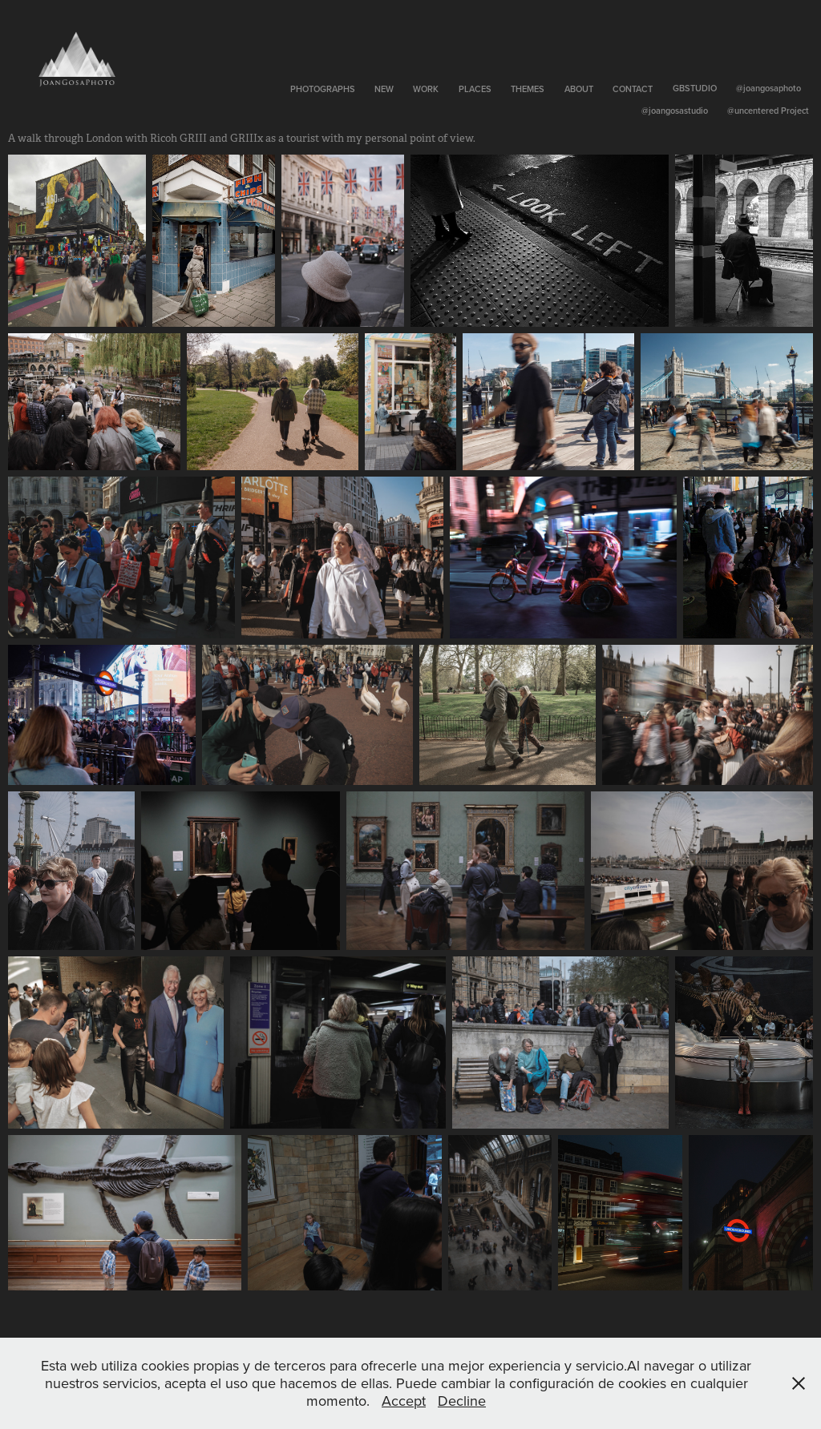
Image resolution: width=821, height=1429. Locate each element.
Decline (462, 1401)
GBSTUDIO (695, 88)
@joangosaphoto (768, 88)
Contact (633, 89)
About (578, 89)
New (384, 89)
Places (475, 89)
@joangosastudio (674, 110)
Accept (404, 1401)
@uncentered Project (768, 110)
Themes (527, 89)
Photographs (322, 89)
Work (426, 89)
